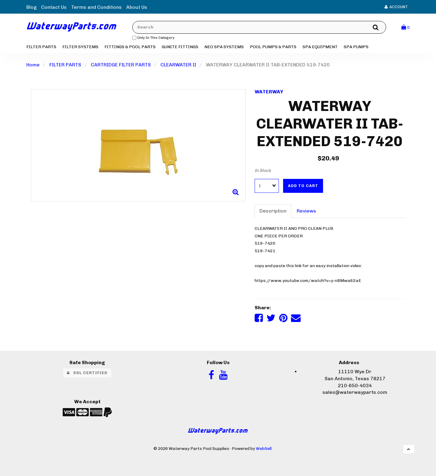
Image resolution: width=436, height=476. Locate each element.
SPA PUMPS (356, 46)
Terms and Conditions (96, 7)
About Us (136, 7)
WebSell (264, 448)
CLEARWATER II (178, 65)
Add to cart (303, 185)
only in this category (153, 37)
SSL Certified (87, 372)
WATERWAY (269, 92)
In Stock (263, 170)
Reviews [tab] (306, 211)
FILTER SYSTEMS (80, 46)
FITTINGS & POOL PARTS (130, 46)
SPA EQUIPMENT (320, 46)
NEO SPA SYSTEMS (224, 46)
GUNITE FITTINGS (180, 46)
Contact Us (54, 7)
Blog (31, 7)
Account (396, 7)
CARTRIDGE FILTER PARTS (121, 65)
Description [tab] (272, 211)
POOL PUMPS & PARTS (273, 46)
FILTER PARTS (41, 46)
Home (33, 65)
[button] (405, 27)
